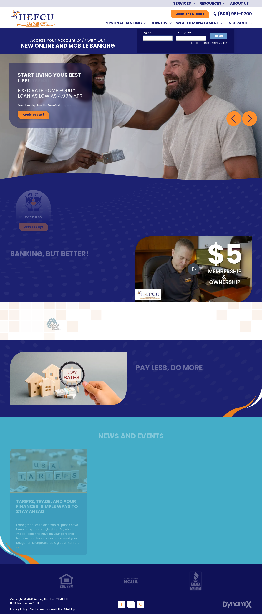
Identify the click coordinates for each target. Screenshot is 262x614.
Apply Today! (33, 114)
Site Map (69, 609)
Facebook (121, 604)
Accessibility (54, 609)
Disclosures (37, 609)
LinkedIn (131, 604)
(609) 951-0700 (235, 14)
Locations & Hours (189, 14)
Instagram (140, 604)
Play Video (194, 269)
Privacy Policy (19, 609)
